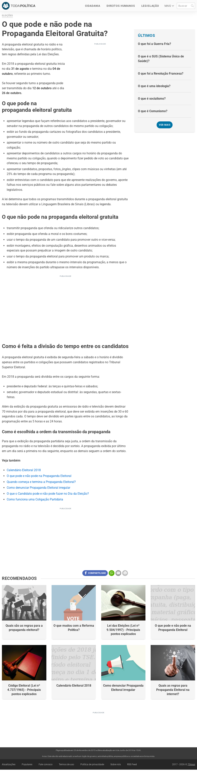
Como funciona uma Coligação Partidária (35, 499)
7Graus (191, 764)
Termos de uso (66, 764)
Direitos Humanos (121, 5)
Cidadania (92, 5)
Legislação (150, 5)
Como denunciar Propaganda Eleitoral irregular (38, 487)
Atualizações (8, 764)
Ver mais (164, 125)
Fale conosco (46, 764)
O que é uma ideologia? (154, 86)
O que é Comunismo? (152, 111)
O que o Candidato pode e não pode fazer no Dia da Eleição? (48, 493)
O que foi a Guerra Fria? (154, 44)
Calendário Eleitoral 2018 (24, 470)
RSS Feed (132, 764)
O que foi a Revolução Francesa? (160, 73)
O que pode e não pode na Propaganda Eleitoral (39, 476)
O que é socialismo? (152, 98)
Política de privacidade (92, 764)
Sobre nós (115, 764)
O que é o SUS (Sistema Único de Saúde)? (161, 59)
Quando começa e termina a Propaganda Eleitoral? (41, 482)
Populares (27, 764)
